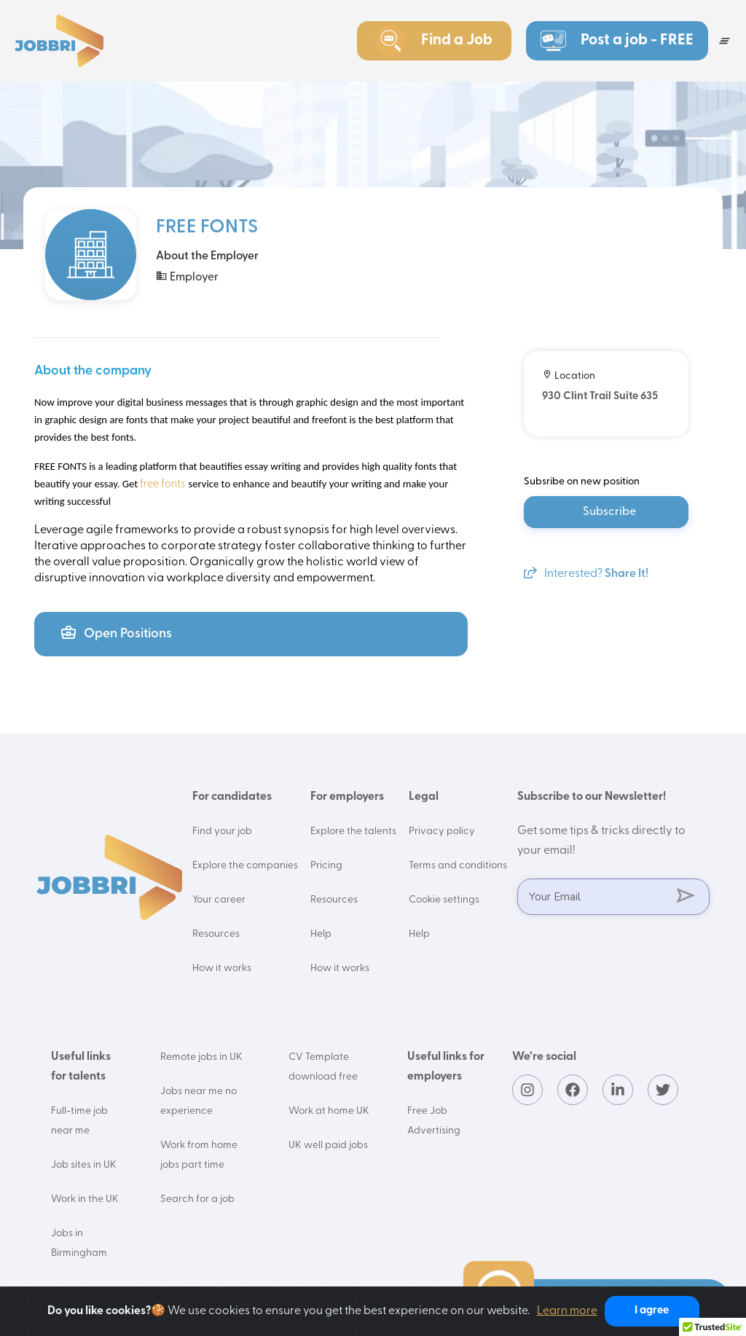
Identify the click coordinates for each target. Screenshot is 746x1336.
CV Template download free (323, 1067)
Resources (216, 934)
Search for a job (197, 1199)
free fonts (162, 484)
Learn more (567, 1311)
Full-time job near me (79, 1121)
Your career (219, 900)
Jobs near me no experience (198, 1101)
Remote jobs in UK (201, 1057)
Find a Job (433, 40)
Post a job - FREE (617, 41)
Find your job (222, 831)
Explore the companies (245, 865)
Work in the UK (85, 1199)
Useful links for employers (445, 1066)
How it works (221, 968)
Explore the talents (353, 831)
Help (320, 934)
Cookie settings (444, 900)
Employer (187, 276)
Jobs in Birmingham (79, 1243)
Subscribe (609, 512)
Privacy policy (442, 831)
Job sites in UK (84, 1165)
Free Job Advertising (433, 1121)
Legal (424, 797)
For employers (347, 797)
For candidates (232, 797)
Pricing (326, 865)
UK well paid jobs (328, 1145)
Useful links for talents (81, 1066)
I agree (652, 1310)
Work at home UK (328, 1111)
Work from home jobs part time (198, 1155)
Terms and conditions (458, 865)
